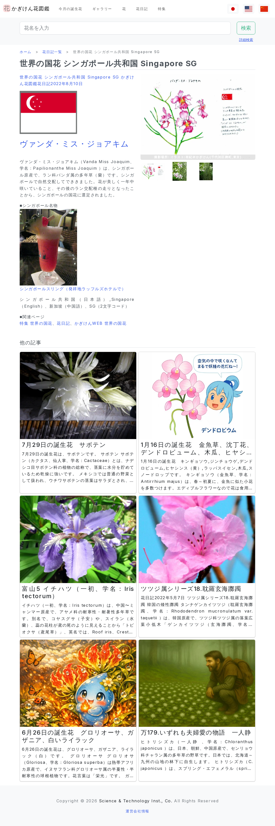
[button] (153, 171)
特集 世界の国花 (36, 323)
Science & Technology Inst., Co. (136, 800)
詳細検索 (246, 40)
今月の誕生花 (70, 9)
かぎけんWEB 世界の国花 (101, 323)
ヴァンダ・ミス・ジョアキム (74, 143)
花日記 (142, 9)
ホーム (25, 52)
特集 (162, 9)
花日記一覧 (52, 52)
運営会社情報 (137, 811)
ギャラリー (102, 9)
